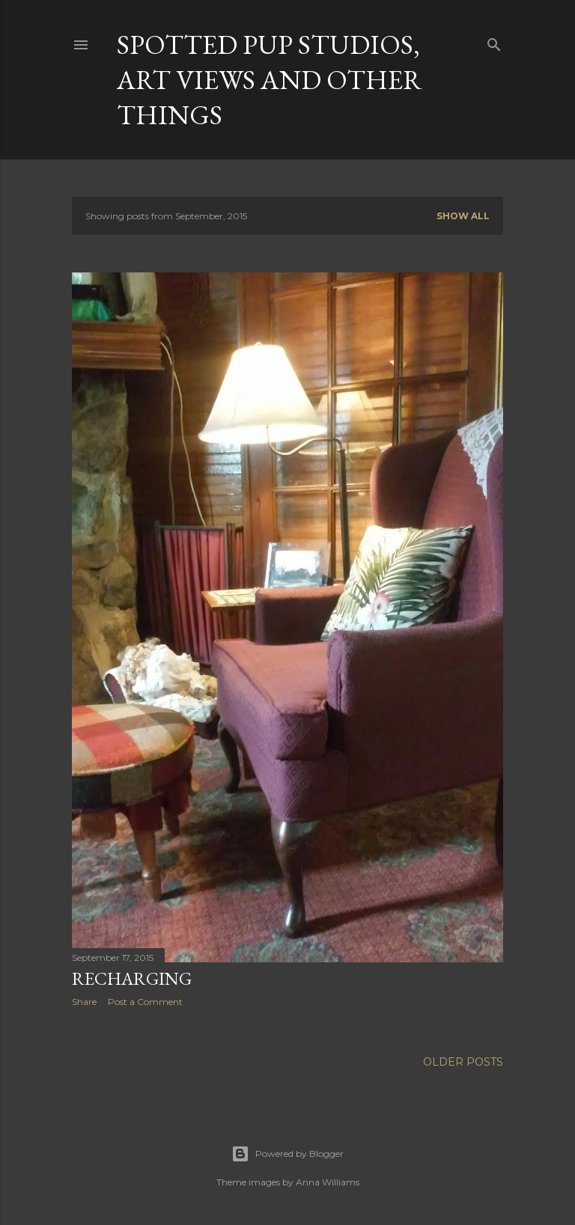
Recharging (132, 978)
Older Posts (463, 1062)
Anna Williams (327, 1182)
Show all (463, 216)
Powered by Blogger (287, 1154)
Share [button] (84, 1001)
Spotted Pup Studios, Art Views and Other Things (269, 79)
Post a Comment (145, 1001)
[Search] (494, 41)
